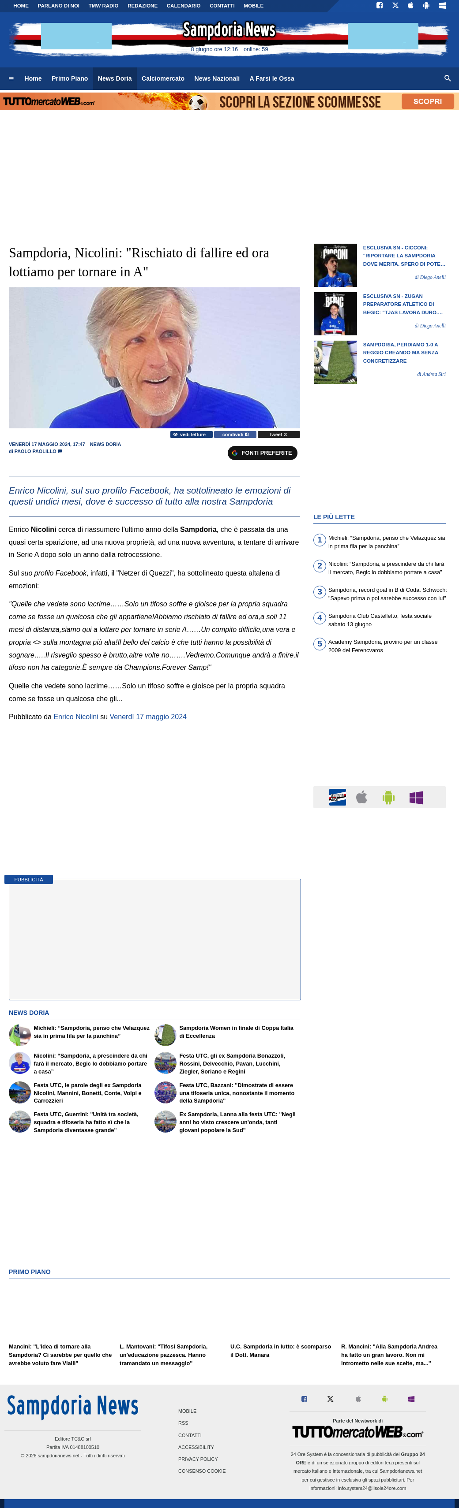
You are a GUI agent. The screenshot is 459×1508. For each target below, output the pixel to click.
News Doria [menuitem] (115, 78)
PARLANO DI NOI (58, 5)
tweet (279, 434)
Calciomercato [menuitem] (163, 78)
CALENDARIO (184, 5)
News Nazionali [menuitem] (217, 78)
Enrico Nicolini (75, 717)
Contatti (190, 1435)
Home (21, 5)
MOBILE (253, 5)
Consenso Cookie (202, 1471)
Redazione (143, 5)
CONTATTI (222, 5)
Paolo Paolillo (35, 451)
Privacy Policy (198, 1459)
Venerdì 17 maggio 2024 (148, 717)
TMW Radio (104, 5)
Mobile (187, 1411)
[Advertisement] (379, 1157)
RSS (183, 1423)
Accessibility (196, 1447)
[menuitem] (11, 78)
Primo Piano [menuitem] (70, 78)
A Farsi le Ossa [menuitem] (272, 78)
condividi (235, 434)
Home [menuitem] (33, 78)
